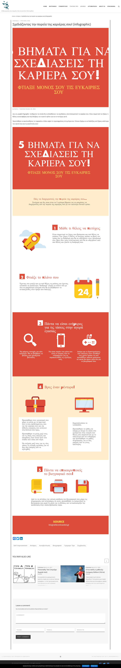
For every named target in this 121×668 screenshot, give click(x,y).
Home (13, 16)
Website (80, 630)
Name (19, 630)
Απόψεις (18, 16)
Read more (94, 666)
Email (49, 630)
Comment (20, 615)
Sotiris (16, 109)
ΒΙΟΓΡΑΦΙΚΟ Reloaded (22, 663)
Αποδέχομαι (85, 666)
